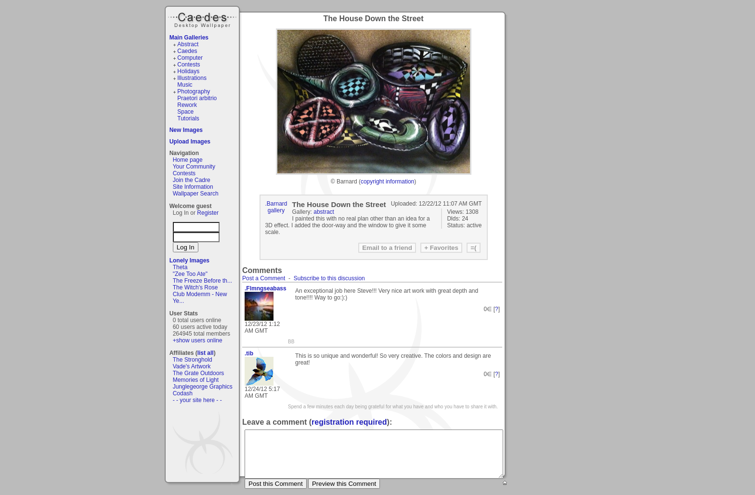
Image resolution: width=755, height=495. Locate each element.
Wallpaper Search (196, 193)
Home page (188, 159)
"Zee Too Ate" (190, 274)
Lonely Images (189, 260)
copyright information (387, 181)
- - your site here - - (197, 400)
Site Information (193, 186)
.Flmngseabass (265, 288)
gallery (276, 210)
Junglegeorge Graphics (203, 386)
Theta (180, 267)
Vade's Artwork (192, 366)
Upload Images (189, 141)
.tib (249, 353)
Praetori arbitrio (197, 98)
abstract (323, 211)
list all (205, 353)
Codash (183, 393)
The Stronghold (192, 359)
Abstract (187, 44)
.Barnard (276, 203)
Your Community (194, 166)
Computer (190, 57)
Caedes (203, 19)
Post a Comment (263, 278)
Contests (188, 64)
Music (184, 84)
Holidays (188, 71)
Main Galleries (188, 37)
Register (208, 212)
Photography (193, 91)
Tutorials (188, 118)
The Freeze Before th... (202, 280)
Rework (187, 105)
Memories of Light (196, 380)
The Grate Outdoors (198, 373)
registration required (349, 422)
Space (185, 111)
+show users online (197, 340)
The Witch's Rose (195, 287)
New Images (186, 130)
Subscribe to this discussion (329, 278)
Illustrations (192, 78)
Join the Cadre (191, 180)
